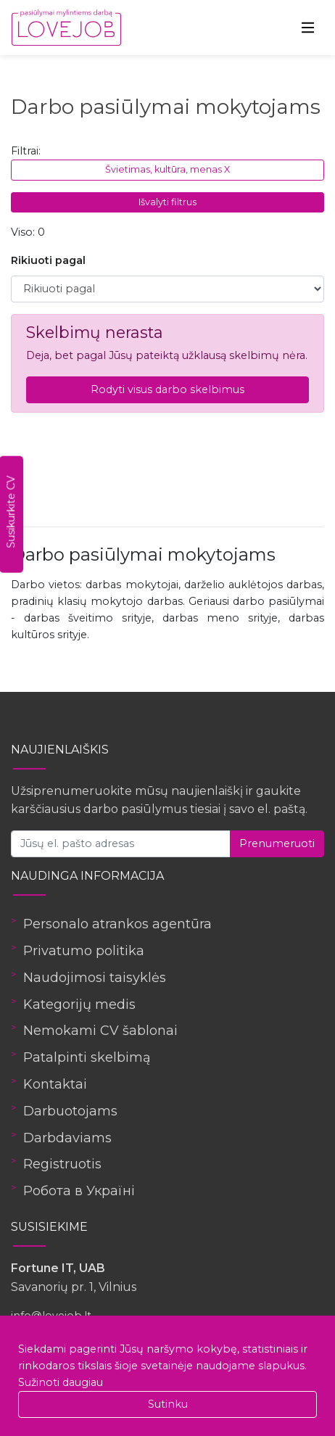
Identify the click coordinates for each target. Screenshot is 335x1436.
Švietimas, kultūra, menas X (167, 169)
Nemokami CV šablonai (100, 1031)
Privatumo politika (83, 951)
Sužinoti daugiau (60, 1382)
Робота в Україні (79, 1191)
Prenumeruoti (277, 843)
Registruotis (62, 1164)
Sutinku (168, 1404)
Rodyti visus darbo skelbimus (167, 389)
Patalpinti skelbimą (87, 1057)
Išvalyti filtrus (167, 202)
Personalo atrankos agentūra (117, 924)
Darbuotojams (70, 1111)
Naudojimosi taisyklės (94, 978)
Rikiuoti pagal (48, 260)
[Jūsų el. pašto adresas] (121, 843)
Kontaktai (55, 1084)
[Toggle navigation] (308, 27)
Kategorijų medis (79, 1004)
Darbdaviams (67, 1138)
